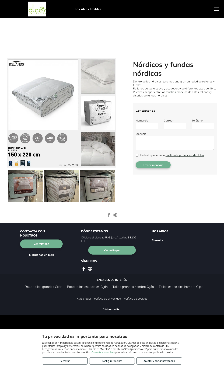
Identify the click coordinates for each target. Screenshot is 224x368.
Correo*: (169, 120)
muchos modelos (176, 92)
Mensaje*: (142, 134)
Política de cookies (135, 298)
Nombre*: (142, 120)
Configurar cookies (112, 361)
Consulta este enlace (103, 352)
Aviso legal (84, 298)
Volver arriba (112, 309)
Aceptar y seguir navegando (159, 361)
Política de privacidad (107, 298)
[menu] (216, 9)
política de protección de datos (185, 155)
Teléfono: (197, 120)
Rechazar (65, 361)
